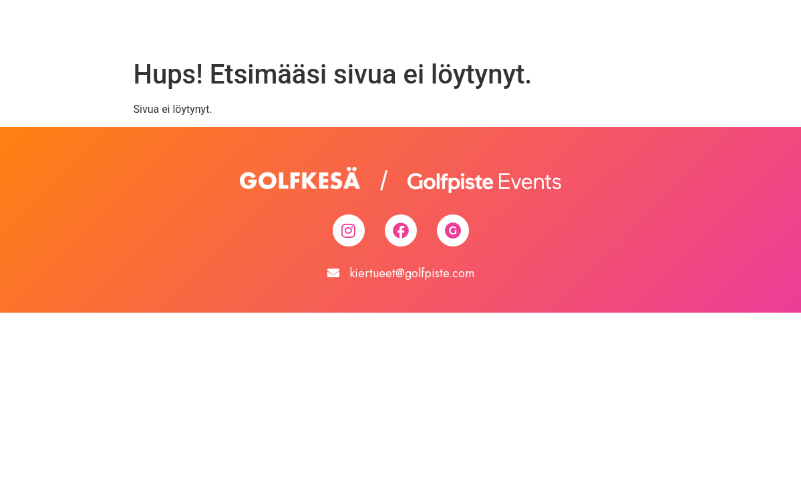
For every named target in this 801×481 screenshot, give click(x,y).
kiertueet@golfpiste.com (411, 273)
